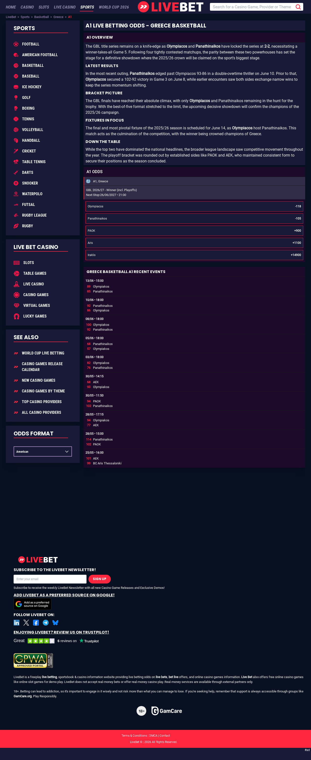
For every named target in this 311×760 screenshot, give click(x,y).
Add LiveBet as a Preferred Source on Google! (64, 601)
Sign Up (99, 579)
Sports (25, 17)
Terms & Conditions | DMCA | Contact (155, 735)
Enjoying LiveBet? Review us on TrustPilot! (61, 632)
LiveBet (11, 17)
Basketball (41, 17)
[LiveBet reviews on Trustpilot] (60, 641)
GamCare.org (23, 696)
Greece (58, 17)
